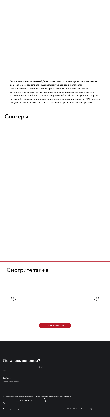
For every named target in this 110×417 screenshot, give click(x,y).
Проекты (72, 7)
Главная (58, 7)
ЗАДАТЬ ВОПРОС (24, 401)
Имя (4, 367)
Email (41, 367)
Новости (86, 7)
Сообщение (7, 378)
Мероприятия (101, 7)
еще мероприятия (55, 325)
